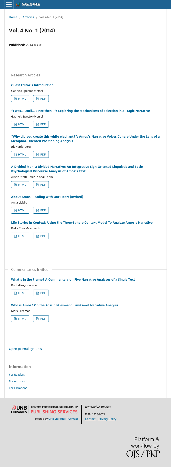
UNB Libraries (57, 419)
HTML (21, 99)
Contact (73, 419)
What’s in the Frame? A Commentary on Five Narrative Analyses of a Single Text (73, 279)
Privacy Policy (107, 419)
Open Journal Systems (25, 349)
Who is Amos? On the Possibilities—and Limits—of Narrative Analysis (64, 305)
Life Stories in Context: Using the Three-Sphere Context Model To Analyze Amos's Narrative (82, 222)
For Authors (17, 381)
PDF (43, 99)
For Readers (17, 374)
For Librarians (18, 388)
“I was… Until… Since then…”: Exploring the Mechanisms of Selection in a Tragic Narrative (80, 111)
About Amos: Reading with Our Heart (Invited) (47, 197)
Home (13, 17)
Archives (28, 17)
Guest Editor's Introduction (32, 85)
